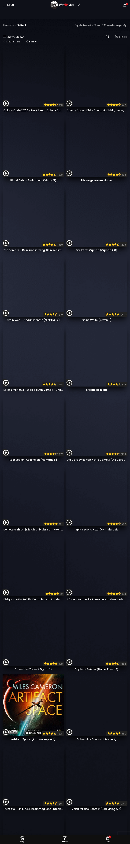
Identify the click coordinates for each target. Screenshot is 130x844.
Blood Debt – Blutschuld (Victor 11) (33, 76)
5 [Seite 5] (62, 327)
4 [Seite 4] (55, 327)
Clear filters (13, 41)
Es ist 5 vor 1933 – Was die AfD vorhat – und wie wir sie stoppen (46, 131)
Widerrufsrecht (99, 509)
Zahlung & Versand (56, 509)
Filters (123, 36)
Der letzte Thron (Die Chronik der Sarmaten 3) (34, 170)
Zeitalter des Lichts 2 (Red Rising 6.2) (96, 298)
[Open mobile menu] (8, 5)
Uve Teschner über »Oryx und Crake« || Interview (103, 475)
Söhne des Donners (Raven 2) (96, 229)
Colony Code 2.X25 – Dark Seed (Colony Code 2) (37, 56)
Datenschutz (97, 515)
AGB (93, 502)
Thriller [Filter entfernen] (33, 41)
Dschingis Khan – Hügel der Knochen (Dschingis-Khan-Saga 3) (46, 318)
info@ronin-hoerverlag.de (23, 479)
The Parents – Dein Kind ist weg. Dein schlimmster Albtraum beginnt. (50, 95)
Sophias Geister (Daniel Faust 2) (96, 209)
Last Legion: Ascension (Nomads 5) (33, 150)
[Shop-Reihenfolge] (107, 36)
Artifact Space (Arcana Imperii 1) (33, 279)
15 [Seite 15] (80, 327)
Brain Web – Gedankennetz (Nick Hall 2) (33, 111)
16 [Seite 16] (87, 327)
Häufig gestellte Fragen (59, 502)
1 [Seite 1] (36, 327)
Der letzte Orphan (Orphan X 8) (96, 92)
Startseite (8, 25)
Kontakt (50, 515)
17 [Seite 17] (93, 327)
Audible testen (93, 457)
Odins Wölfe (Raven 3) (96, 115)
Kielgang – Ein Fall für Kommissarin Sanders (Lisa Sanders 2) (44, 189)
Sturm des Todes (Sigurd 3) (33, 209)
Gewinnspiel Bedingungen (60, 521)
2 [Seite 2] (43, 327)
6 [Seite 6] (68, 327)
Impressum (96, 521)
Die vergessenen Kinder (97, 72)
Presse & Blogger (55, 496)
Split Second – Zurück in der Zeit (96, 170)
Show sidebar (15, 36)
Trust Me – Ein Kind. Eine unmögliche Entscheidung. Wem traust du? (49, 298)
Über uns (95, 496)
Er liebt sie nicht (96, 127)
